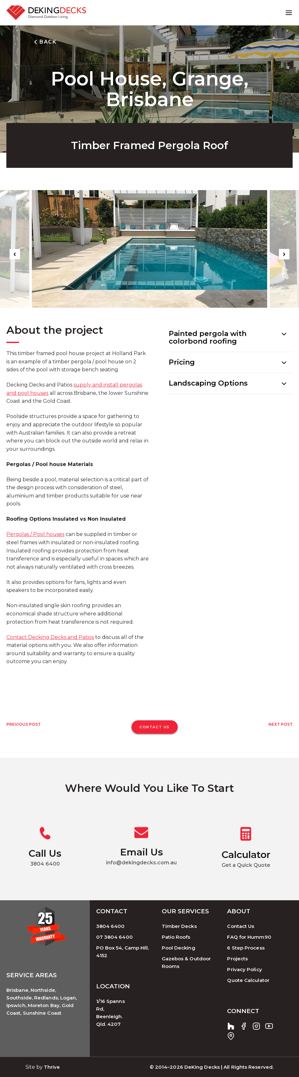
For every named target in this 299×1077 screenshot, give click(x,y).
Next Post (280, 724)
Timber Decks (179, 926)
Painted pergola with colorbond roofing (207, 337)
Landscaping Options (208, 383)
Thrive (52, 1067)
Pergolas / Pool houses (35, 534)
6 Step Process (245, 947)
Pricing (182, 362)
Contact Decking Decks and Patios (50, 637)
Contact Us (240, 926)
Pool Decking (178, 947)
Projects (237, 958)
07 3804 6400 (114, 937)
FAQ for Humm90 (249, 937)
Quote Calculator (248, 980)
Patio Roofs (176, 937)
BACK (44, 42)
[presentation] (15, 254)
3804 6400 (110, 926)
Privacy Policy (244, 969)
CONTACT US (154, 727)
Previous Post (23, 724)
